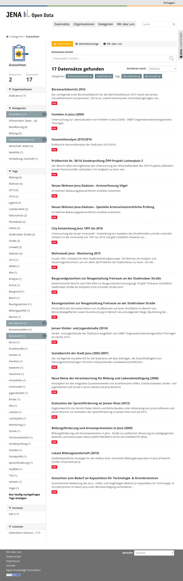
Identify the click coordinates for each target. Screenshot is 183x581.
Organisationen (84, 24)
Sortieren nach (136, 68)
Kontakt (10, 565)
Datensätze (62, 24)
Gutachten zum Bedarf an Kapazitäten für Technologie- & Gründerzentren (105, 478)
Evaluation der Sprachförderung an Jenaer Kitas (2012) (91, 403)
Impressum (13, 561)
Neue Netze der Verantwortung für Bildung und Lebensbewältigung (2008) (105, 378)
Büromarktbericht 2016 (68, 89)
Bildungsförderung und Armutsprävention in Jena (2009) (92, 428)
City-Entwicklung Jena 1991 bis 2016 (77, 228)
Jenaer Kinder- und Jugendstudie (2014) (80, 328)
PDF (54, 103)
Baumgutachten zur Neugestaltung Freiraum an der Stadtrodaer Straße (103, 303)
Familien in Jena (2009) (68, 114)
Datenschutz (13, 556)
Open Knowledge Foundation (23, 570)
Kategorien (105, 24)
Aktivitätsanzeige (87, 43)
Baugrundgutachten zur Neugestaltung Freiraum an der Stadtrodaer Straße (106, 278)
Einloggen (169, 2)
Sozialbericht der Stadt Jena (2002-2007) (80, 353)
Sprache (127, 552)
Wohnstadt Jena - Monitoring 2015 (76, 253)
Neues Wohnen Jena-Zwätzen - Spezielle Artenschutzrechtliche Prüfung (103, 207)
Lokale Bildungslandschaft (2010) (75, 453)
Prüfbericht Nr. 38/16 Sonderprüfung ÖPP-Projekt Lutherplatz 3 (97, 161)
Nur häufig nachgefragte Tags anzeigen (24, 496)
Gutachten (32, 36)
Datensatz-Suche (62, 52)
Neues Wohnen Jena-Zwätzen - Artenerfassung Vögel (89, 186)
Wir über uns (126, 24)
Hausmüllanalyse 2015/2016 (72, 139)
